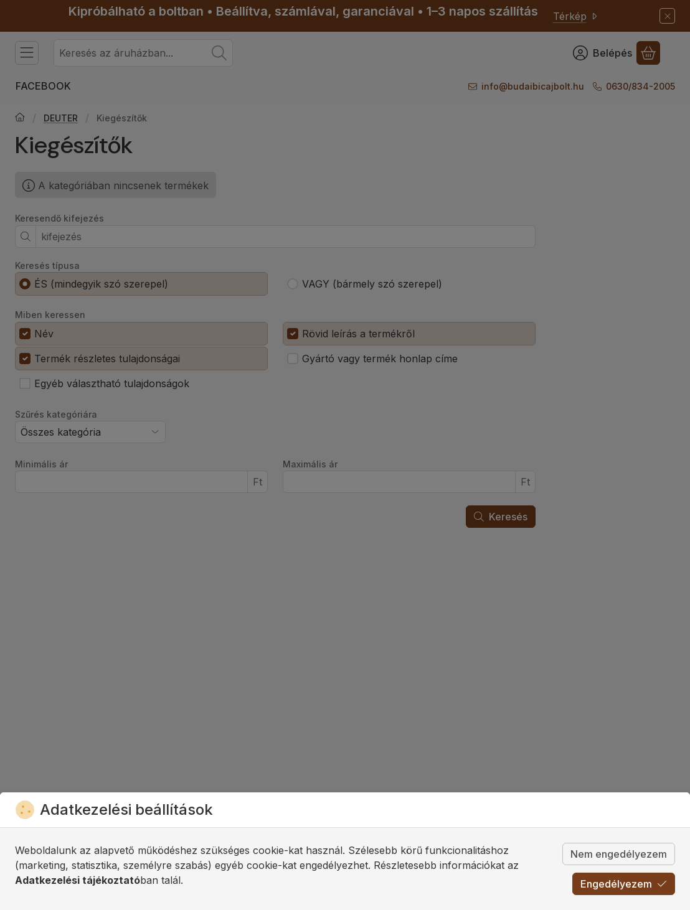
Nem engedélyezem (618, 854)
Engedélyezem (623, 884)
